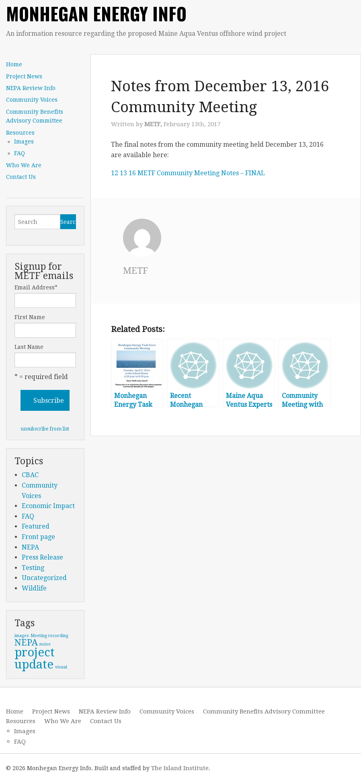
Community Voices (31, 99)
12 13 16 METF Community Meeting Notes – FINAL (188, 173)
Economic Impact (48, 506)
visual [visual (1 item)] (61, 667)
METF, (154, 124)
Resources (20, 132)
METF (136, 270)
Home (14, 64)
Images (24, 141)
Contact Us (21, 177)
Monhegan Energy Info (96, 13)
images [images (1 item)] (21, 635)
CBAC (30, 475)
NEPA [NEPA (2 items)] (26, 643)
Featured (35, 526)
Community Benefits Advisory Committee (34, 116)
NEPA (30, 547)
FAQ (19, 153)
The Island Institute (180, 768)
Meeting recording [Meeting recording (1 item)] (49, 635)
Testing (33, 568)
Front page (38, 537)
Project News (24, 76)
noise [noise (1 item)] (45, 644)
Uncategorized (44, 578)
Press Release (42, 557)
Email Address (35, 287)
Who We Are (23, 165)
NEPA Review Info (30, 88)
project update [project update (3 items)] (34, 658)
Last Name (28, 347)
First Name (29, 317)
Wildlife (34, 588)
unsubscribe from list (45, 429)
